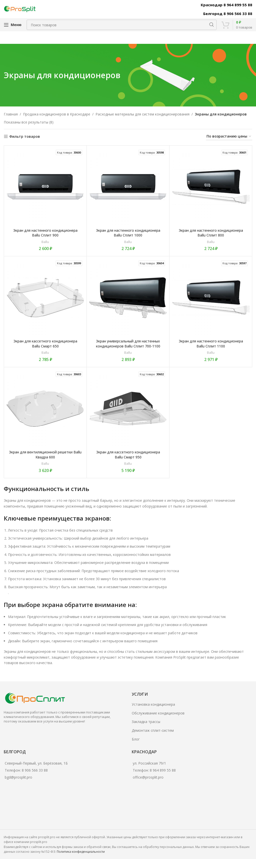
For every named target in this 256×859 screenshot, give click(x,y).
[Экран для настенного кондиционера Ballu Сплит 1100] (211, 297)
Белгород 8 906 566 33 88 (227, 13)
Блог (136, 739)
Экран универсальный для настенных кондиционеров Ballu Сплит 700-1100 (128, 343)
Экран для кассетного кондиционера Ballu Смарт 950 (128, 454)
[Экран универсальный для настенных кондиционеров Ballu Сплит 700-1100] (128, 297)
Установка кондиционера (153, 704)
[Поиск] (121, 25)
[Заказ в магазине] (229, 136)
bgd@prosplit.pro (18, 777)
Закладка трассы (146, 721)
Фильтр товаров (24, 137)
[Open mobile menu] (12, 25)
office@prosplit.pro (148, 777)
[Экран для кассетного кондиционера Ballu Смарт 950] (128, 408)
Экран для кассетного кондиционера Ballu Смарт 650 (45, 343)
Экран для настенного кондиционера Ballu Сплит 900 (45, 233)
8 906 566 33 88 (35, 770)
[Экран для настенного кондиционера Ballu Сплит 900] (45, 187)
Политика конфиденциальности (81, 851)
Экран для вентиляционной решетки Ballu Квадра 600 (45, 454)
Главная (11, 114)
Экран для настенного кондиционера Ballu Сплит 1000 (128, 233)
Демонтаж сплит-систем (153, 730)
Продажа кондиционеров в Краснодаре (56, 114)
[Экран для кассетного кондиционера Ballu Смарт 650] (45, 297)
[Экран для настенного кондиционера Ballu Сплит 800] (211, 187)
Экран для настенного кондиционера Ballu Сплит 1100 (211, 343)
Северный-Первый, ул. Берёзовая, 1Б (36, 763)
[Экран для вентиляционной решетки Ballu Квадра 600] (45, 408)
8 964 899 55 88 (163, 770)
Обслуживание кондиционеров (158, 713)
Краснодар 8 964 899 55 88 (226, 4)
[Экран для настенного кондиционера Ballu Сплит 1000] (128, 187)
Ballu (45, 241)
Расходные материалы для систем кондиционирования (143, 114)
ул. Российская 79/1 (149, 763)
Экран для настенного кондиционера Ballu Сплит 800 (211, 233)
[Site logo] (20, 8)
